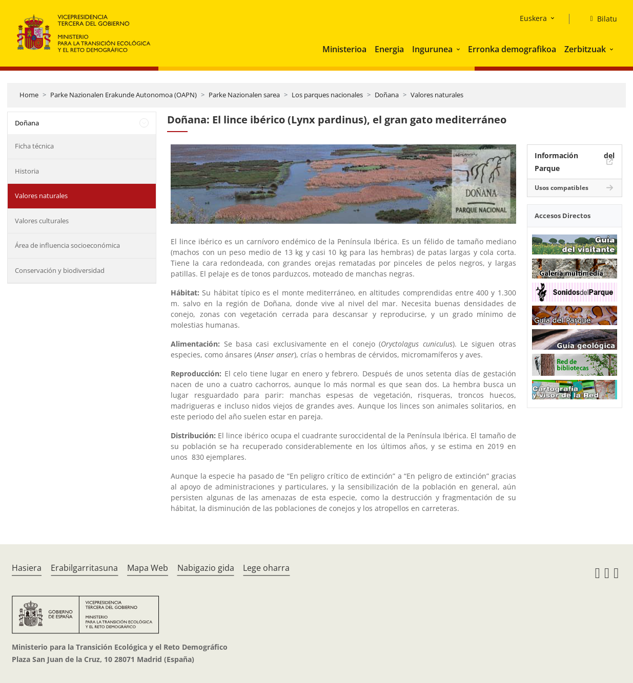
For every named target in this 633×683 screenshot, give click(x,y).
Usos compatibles (561, 187)
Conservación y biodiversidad (60, 270)
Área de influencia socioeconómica (67, 245)
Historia (27, 171)
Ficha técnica (34, 146)
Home (28, 94)
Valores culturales (42, 220)
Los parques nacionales (327, 94)
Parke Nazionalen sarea (244, 94)
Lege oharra (266, 567)
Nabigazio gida (205, 567)
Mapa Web (147, 567)
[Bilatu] (599, 19)
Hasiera (27, 567)
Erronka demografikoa (512, 49)
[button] (459, 49)
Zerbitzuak (585, 49)
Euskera (533, 18)
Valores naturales (437, 94)
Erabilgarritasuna (84, 567)
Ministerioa (344, 49)
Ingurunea (432, 49)
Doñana (387, 94)
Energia (389, 49)
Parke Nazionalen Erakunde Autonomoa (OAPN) (123, 94)
